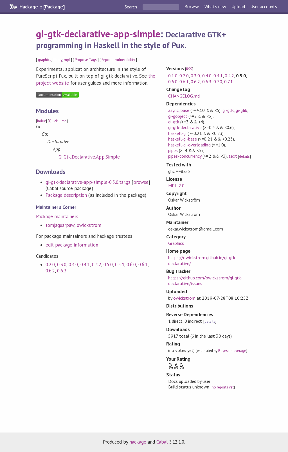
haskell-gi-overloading (189, 145)
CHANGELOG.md (184, 96)
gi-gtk (173, 122)
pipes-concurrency (184, 156)
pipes (173, 150)
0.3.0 (61, 264)
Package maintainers (57, 216)
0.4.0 (73, 264)
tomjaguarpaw (60, 225)
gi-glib (241, 110)
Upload (238, 7)
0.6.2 (50, 271)
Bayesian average (232, 350)
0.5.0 (108, 264)
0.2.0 (50, 264)
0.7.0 (217, 81)
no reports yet (223, 387)
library (57, 59)
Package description (66, 195)
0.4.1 (85, 264)
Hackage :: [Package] (41, 6)
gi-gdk (228, 110)
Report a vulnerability (118, 59)
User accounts (263, 7)
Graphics (176, 243)
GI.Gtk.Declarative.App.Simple (89, 157)
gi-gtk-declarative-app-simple (98, 34)
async (173, 110)
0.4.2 (96, 264)
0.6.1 (143, 264)
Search (131, 7)
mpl (67, 59)
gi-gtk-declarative (185, 127)
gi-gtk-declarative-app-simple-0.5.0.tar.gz (88, 182)
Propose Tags (86, 59)
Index (41, 121)
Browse (191, 7)
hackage (137, 442)
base (185, 110)
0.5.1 (119, 264)
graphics (44, 59)
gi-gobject (177, 116)
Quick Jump (58, 121)
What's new (215, 7)
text (233, 156)
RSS (189, 69)
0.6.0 (131, 264)
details (244, 156)
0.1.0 (172, 75)
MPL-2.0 (176, 185)
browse (140, 182)
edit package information (72, 245)
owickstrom (89, 225)
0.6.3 (61, 271)
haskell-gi (177, 133)
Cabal (162, 442)
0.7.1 (228, 81)
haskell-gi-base (182, 139)
